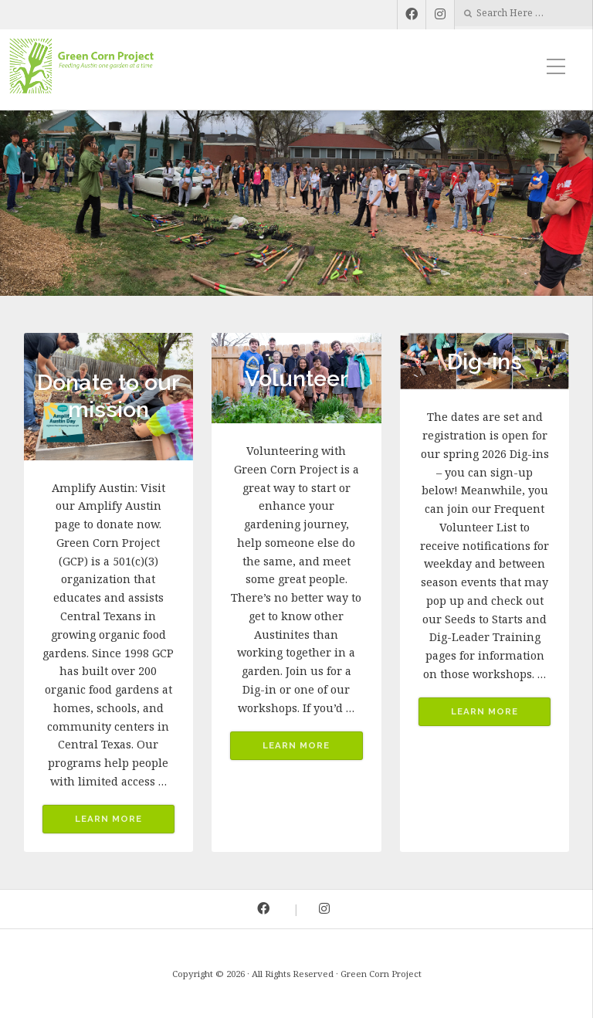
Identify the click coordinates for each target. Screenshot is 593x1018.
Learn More (108, 818)
